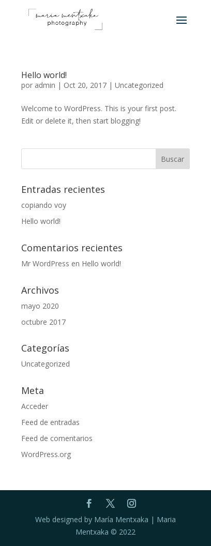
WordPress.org (46, 454)
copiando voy (43, 205)
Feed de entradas (50, 422)
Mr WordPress (45, 263)
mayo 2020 (40, 306)
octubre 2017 (43, 322)
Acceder (34, 406)
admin (45, 85)
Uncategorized (139, 85)
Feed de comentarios (57, 438)
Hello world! (44, 75)
